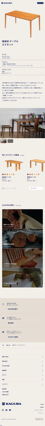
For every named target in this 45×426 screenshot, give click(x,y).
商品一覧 (8, 345)
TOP (3, 345)
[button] (4, 188)
